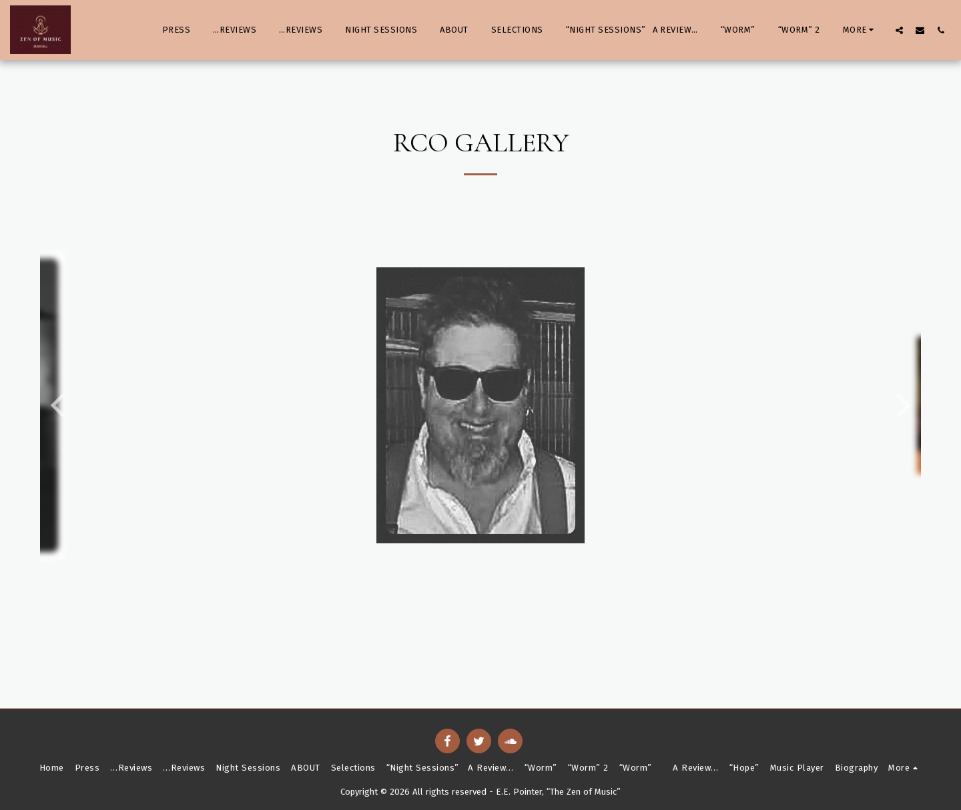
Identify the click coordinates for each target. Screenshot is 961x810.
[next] (901, 405)
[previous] (60, 405)
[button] (899, 30)
